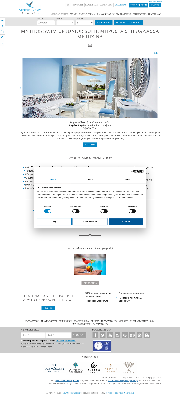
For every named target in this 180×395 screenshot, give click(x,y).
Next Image (159, 88)
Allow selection (90, 222)
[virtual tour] (2, 37)
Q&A (159, 14)
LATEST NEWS (118, 5)
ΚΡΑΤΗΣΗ (154, 5)
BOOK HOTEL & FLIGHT (128, 22)
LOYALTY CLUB (103, 5)
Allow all (126, 222)
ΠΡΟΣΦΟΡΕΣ (76, 5)
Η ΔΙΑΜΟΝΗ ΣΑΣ (104, 14)
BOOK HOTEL (103, 22)
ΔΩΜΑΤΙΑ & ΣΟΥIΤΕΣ (59, 14)
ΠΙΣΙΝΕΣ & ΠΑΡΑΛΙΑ (87, 14)
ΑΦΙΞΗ (40, 18)
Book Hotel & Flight (153, 1)
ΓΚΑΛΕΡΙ (152, 14)
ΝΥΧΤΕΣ (59, 18)
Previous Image (20, 88)
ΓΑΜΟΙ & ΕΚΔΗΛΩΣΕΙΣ (121, 14)
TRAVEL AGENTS (49, 321)
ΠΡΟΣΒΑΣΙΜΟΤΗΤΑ (139, 321)
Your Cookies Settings (72, 392)
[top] (2, 26)
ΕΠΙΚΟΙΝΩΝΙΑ (65, 321)
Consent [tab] (52, 179)
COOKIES (123, 321)
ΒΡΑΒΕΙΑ (95, 321)
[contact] (2, 43)
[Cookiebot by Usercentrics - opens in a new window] (133, 171)
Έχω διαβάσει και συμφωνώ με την (49, 340)
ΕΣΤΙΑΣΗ (73, 14)
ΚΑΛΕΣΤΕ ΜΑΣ (89, 5)
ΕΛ (66, 5)
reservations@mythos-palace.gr (123, 380)
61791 (76, 380)
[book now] (2, 31)
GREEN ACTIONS (139, 14)
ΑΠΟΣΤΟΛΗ (79, 335)
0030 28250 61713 (64, 380)
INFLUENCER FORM (81, 324)
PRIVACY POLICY (109, 321)
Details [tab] (90, 179)
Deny (54, 222)
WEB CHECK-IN (136, 5)
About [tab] (127, 179)
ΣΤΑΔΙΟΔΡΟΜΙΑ (81, 321)
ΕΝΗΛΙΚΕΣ (80, 18)
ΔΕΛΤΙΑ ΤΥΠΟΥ (32, 321)
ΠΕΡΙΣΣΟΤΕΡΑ (90, 282)
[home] (2, 20)
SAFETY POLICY (100, 324)
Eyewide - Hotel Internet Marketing (120, 392)
